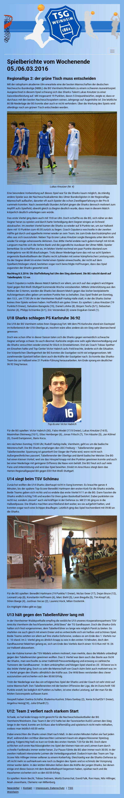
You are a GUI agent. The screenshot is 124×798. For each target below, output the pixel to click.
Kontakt (27, 788)
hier (39, 606)
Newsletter (13, 788)
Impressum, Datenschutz (50, 788)
